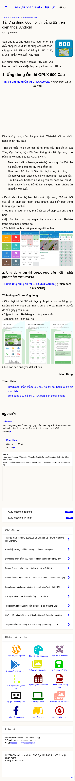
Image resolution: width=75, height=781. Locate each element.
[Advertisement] (37, 111)
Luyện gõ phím (38, 702)
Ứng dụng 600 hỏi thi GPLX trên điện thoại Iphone (36, 395)
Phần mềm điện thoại (30, 17)
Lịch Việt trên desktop (38, 685)
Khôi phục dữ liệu (59, 670)
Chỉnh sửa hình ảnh (37, 670)
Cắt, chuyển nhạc (59, 717)
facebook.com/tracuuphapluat (22, 743)
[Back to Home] (72, 777)
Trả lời (7, 432)
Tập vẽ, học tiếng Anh (38, 656)
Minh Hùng (11, 440)
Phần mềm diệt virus (59, 656)
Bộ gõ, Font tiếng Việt (16, 702)
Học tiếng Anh (38, 717)
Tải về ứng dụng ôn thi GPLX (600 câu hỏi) (30, 284)
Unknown (7, 421)
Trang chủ (5, 17)
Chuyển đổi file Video (59, 702)
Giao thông (15, 17)
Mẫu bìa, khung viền (16, 656)
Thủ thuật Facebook (16, 717)
